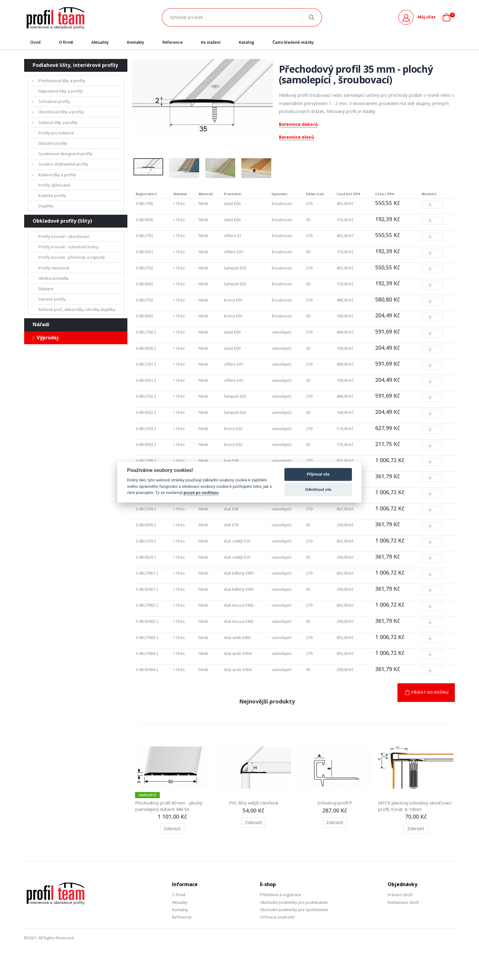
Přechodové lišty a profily (61, 80)
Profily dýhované (54, 185)
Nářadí (41, 324)
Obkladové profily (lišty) (62, 220)
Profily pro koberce (56, 133)
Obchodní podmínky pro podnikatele (294, 905)
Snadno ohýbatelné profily (63, 164)
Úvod (35, 42)
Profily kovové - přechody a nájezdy (71, 257)
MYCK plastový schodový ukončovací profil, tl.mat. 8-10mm (412, 809)
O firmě (66, 42)
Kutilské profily (52, 195)
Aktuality (100, 42)
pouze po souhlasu (201, 492)
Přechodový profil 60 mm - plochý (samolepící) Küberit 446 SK (170, 809)
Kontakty (135, 42)
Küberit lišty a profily (57, 174)
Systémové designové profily (65, 153)
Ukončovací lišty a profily (61, 112)
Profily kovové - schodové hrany (68, 247)
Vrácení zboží (400, 898)
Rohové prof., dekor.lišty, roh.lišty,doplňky (76, 309)
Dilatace (45, 288)
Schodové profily (54, 101)
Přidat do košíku (429, 696)
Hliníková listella (53, 278)
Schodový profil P (334, 806)
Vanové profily (52, 299)
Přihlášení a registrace (280, 898)
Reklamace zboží (403, 905)
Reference (173, 42)
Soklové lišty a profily (58, 122)
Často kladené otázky (293, 42)
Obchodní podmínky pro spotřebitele (294, 913)
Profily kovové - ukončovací (63, 236)
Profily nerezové (53, 268)
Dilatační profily (52, 143)
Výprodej (46, 337)
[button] (449, 17)
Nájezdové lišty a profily (60, 91)
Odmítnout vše (318, 489)
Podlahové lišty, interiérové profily (75, 65)
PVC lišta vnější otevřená (254, 806)
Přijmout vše (318, 474)
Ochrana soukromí (277, 920)
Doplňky (46, 206)
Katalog (246, 42)
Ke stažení (211, 42)
